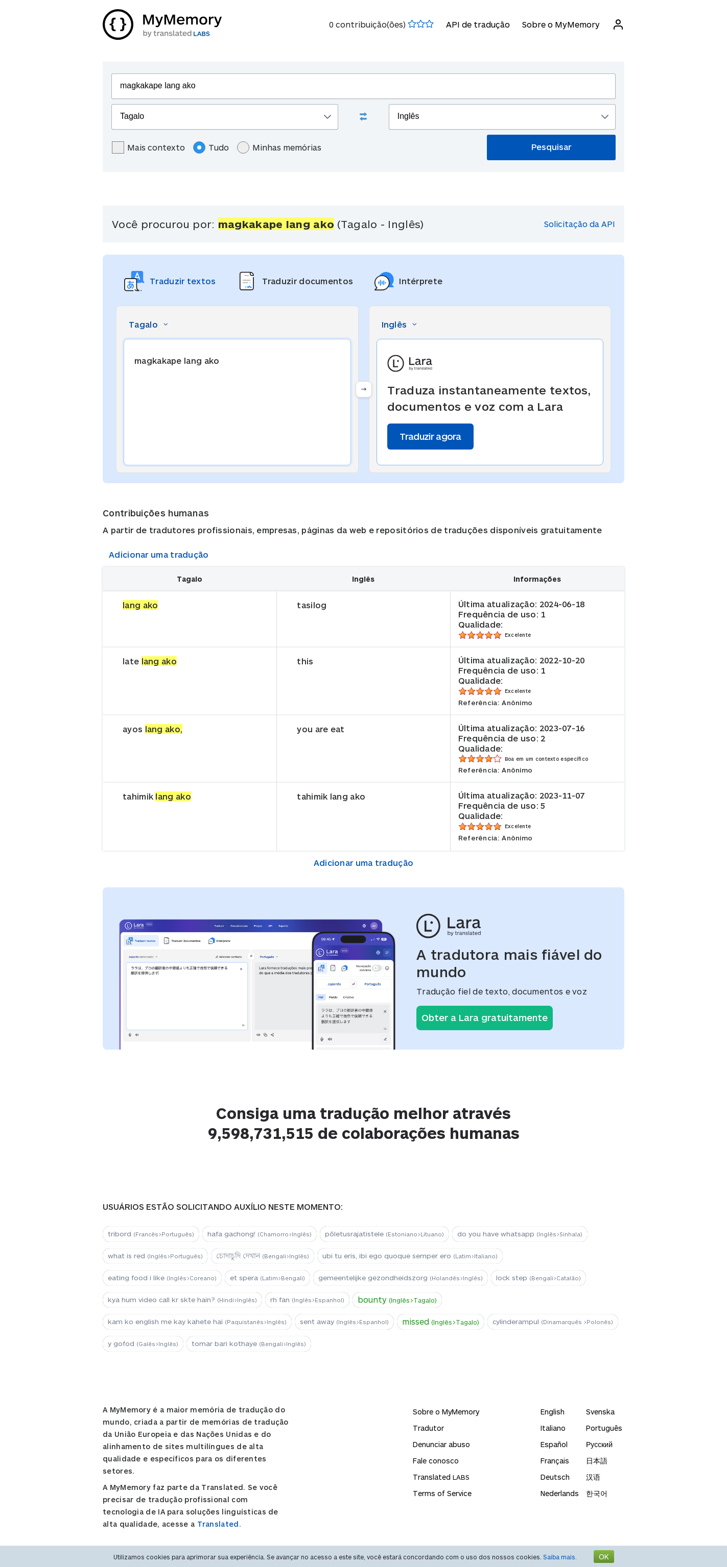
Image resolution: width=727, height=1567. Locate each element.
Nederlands (560, 1493)
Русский (599, 1444)
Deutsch (555, 1477)
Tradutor (428, 1428)
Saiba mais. (560, 1556)
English (553, 1411)
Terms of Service (442, 1493)
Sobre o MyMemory (561, 24)
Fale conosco (436, 1460)
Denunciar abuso (441, 1444)
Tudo (211, 147)
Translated (441, 1477)
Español (554, 1444)
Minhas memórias (279, 147)
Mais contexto (148, 147)
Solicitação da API (579, 224)
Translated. (219, 1524)
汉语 (593, 1477)
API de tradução (478, 24)
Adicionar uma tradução (159, 554)
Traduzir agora (430, 436)
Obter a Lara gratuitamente (484, 1017)
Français (555, 1460)
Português (604, 1428)
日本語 (596, 1460)
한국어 (596, 1493)
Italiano (553, 1428)
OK (604, 1556)
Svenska (600, 1411)
